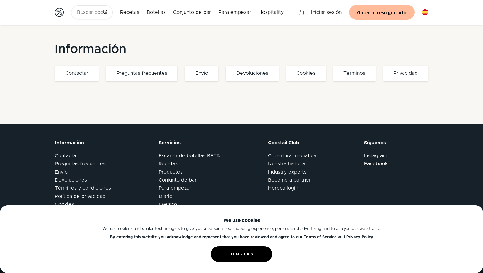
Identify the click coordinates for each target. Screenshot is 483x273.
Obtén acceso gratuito (382, 12)
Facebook (376, 163)
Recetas (129, 12)
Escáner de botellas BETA (189, 155)
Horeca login (283, 188)
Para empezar (234, 12)
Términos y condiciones (83, 188)
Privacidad (405, 73)
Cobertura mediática (292, 155)
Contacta (65, 155)
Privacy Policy (359, 237)
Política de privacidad (80, 196)
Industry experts (287, 172)
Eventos (168, 204)
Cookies (305, 73)
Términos (354, 73)
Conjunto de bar (192, 12)
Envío (201, 73)
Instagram (375, 155)
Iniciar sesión (326, 12)
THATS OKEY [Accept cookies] (241, 254)
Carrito (301, 12)
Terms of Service (320, 237)
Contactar (76, 73)
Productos (171, 172)
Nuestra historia (286, 163)
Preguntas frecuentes (141, 73)
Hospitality (271, 12)
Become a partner (289, 180)
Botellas (156, 12)
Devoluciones (252, 73)
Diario (165, 196)
